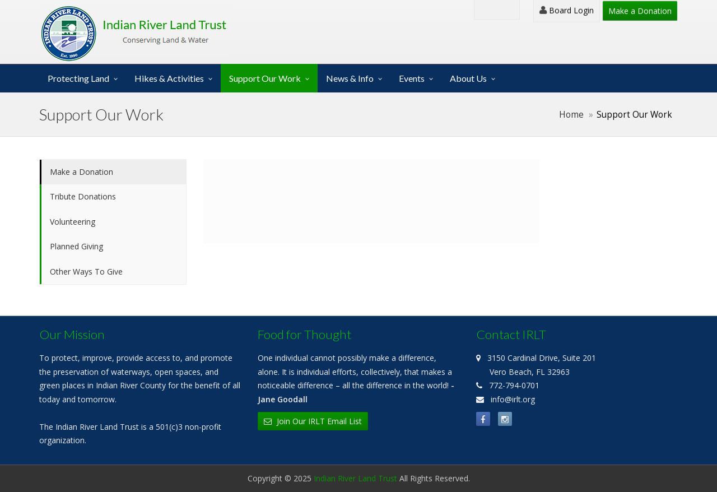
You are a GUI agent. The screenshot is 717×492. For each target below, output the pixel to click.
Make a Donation (640, 11)
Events (412, 78)
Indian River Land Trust (355, 478)
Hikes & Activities (169, 78)
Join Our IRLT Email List (313, 421)
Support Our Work (265, 78)
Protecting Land (78, 78)
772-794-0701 (514, 385)
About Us (468, 78)
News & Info (350, 78)
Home (571, 114)
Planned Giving (76, 246)
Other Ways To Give (86, 271)
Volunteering (72, 221)
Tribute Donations (83, 196)
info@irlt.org (513, 399)
